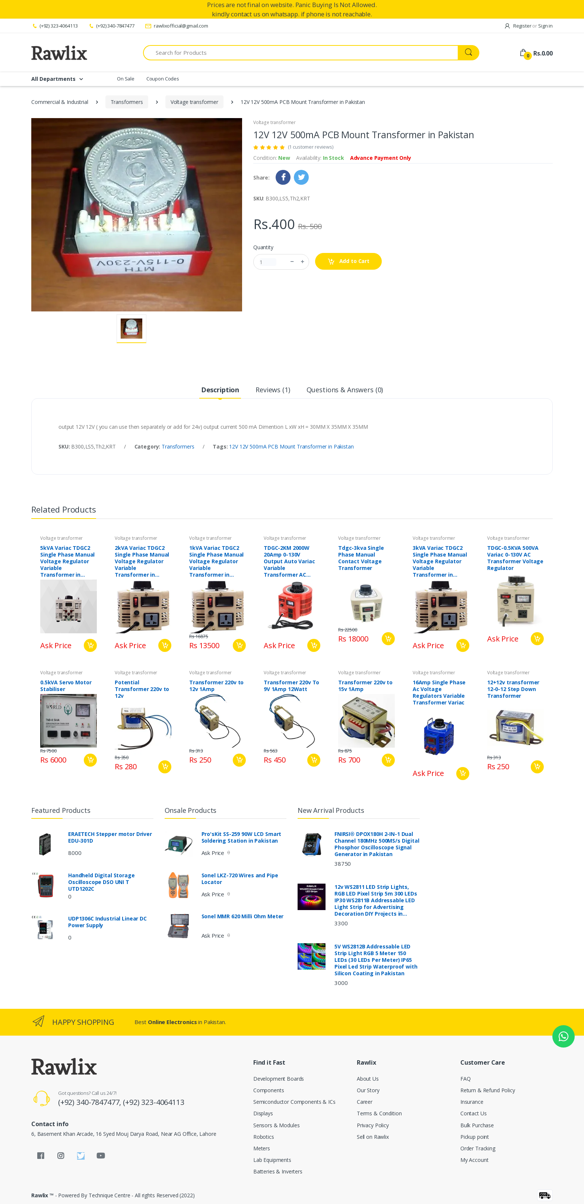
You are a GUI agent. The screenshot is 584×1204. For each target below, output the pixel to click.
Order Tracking (477, 1148)
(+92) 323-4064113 (54, 25)
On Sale (125, 78)
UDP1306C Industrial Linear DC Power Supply (107, 922)
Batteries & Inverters (277, 1171)
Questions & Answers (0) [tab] (345, 389)
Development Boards (278, 1078)
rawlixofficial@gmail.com (176, 25)
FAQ (465, 1078)
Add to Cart (348, 261)
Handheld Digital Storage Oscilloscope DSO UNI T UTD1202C (101, 882)
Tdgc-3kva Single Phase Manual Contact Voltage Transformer (361, 558)
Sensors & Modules (276, 1125)
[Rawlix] (59, 52)
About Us (368, 1078)
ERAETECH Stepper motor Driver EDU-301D (110, 837)
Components (268, 1090)
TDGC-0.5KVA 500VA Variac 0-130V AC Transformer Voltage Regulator (515, 558)
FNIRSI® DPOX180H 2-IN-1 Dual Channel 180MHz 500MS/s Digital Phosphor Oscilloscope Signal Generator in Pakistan (376, 844)
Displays (263, 1113)
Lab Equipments (272, 1159)
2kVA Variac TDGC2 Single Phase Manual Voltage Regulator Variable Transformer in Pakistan (142, 561)
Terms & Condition (379, 1113)
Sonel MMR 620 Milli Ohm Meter (242, 916)
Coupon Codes (162, 78)
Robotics (263, 1136)
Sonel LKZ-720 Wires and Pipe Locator (239, 878)
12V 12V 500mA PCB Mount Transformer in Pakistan (291, 446)
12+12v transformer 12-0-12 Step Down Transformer (513, 689)
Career (364, 1101)
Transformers (127, 101)
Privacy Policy (373, 1125)
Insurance (471, 1101)
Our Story (368, 1090)
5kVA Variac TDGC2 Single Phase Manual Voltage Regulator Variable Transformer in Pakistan (67, 561)
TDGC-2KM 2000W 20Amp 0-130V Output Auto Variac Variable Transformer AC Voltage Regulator (289, 561)
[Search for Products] (300, 52)
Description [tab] (220, 389)
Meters (261, 1148)
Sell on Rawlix (373, 1136)
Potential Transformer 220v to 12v (142, 689)
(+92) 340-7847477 (111, 25)
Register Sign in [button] (528, 25)
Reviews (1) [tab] (273, 389)
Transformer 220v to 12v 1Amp (216, 686)
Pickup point (474, 1136)
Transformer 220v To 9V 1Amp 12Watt (291, 686)
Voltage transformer (194, 101)
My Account (474, 1159)
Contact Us (473, 1113)
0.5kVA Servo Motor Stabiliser (65, 686)
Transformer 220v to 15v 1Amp (365, 686)
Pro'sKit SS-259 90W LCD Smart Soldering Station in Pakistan (241, 837)
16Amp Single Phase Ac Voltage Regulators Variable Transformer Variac (439, 692)
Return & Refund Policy (487, 1090)
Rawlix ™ (42, 1195)
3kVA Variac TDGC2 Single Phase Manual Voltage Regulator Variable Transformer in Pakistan (440, 561)
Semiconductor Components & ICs (294, 1101)
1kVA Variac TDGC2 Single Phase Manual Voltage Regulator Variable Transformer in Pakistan (216, 561)
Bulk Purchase (477, 1125)
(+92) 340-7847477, (90, 1102)
